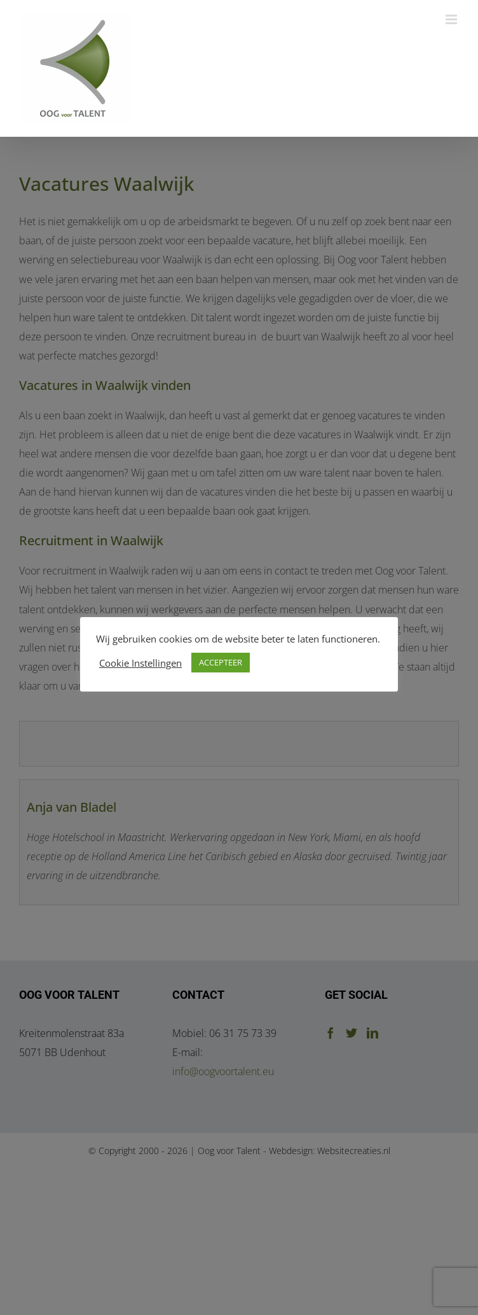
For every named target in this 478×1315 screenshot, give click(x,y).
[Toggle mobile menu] (452, 19)
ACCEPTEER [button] (220, 662)
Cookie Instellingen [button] (140, 663)
